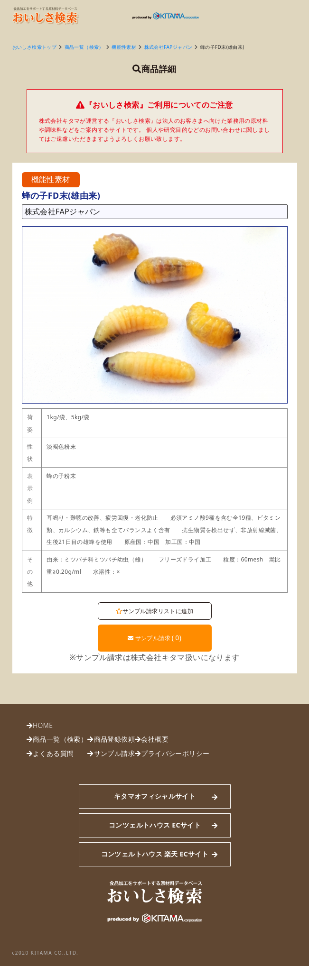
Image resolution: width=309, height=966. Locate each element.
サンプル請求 (155, 637)
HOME (43, 725)
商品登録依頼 (114, 739)
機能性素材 (124, 47)
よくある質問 (53, 753)
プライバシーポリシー (175, 753)
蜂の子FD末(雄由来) (222, 47)
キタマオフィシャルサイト (155, 795)
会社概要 (155, 739)
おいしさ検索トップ (34, 47)
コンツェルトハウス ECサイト (155, 824)
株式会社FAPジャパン (168, 47)
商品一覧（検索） (84, 47)
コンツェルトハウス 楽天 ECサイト (154, 853)
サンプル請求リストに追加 (154, 611)
